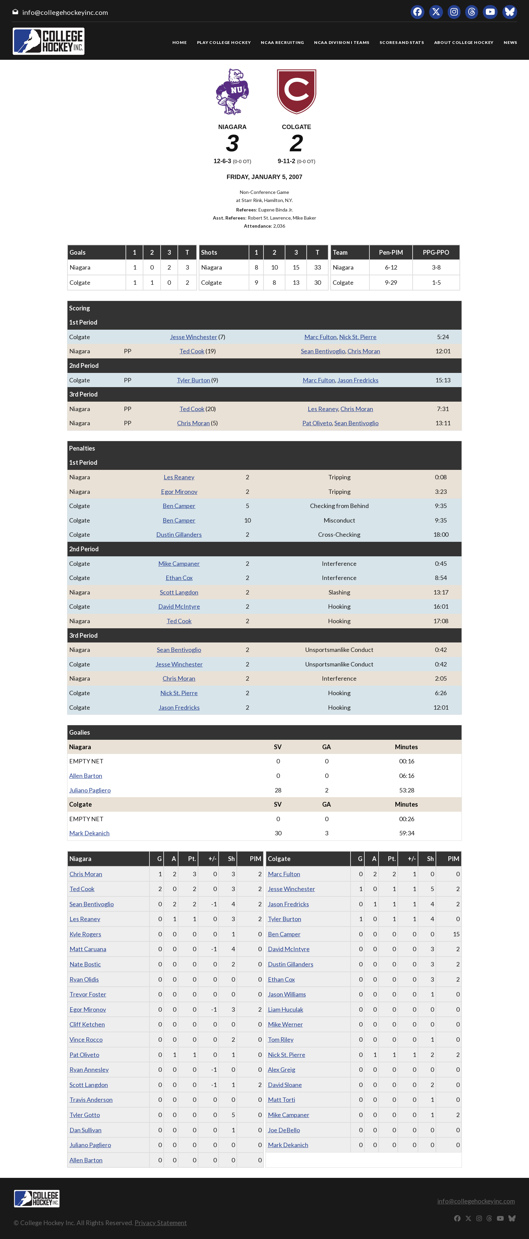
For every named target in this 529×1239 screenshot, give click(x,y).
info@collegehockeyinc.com (65, 12)
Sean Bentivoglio (323, 351)
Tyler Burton (193, 380)
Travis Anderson (91, 1099)
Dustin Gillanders (179, 534)
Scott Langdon (179, 592)
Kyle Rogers (85, 934)
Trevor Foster (87, 994)
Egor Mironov (179, 491)
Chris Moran (363, 351)
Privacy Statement (161, 1223)
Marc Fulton (320, 336)
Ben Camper (179, 505)
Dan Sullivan (85, 1130)
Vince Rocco (86, 1039)
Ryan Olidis (84, 979)
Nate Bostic (85, 964)
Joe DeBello (284, 1130)
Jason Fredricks (358, 380)
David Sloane (285, 1084)
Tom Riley (281, 1039)
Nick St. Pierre (358, 336)
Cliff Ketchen (87, 1024)
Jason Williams (287, 994)
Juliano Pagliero (90, 790)
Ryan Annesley (89, 1069)
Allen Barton (85, 775)
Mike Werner (285, 1024)
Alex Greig (281, 1069)
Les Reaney (323, 408)
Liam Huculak (285, 1009)
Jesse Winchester (193, 336)
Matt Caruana (87, 949)
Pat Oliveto (317, 423)
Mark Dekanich (89, 833)
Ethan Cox (179, 577)
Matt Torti (281, 1099)
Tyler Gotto (84, 1114)
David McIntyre (179, 606)
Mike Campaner (179, 563)
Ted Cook (191, 351)
